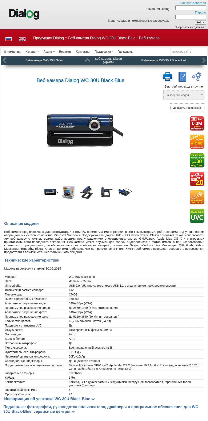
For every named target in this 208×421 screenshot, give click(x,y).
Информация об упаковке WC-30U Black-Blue (47, 399)
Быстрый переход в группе (184, 86)
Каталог (31, 51)
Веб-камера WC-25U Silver (44, 60)
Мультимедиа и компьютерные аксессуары (138, 20)
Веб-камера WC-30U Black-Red (163, 60)
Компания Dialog (157, 9)
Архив (48, 51)
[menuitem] (12, 51)
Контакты (82, 51)
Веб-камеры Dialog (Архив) (108, 60)
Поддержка (103, 51)
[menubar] (86, 51)
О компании (12, 51)
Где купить (125, 51)
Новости (65, 51)
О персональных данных (189, 27)
